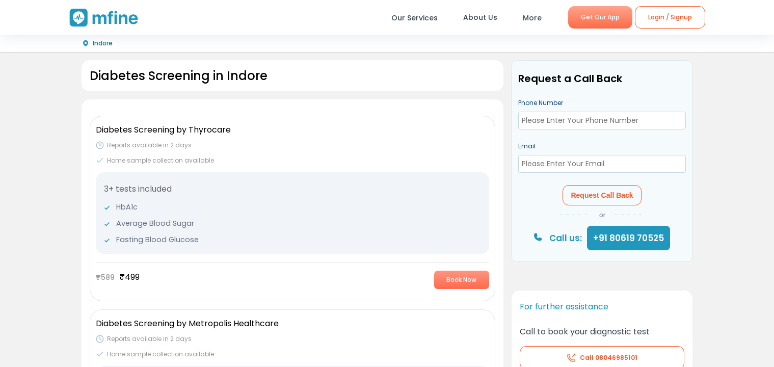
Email (527, 146)
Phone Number (540, 102)
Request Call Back (602, 195)
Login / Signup (670, 17)
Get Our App (600, 17)
